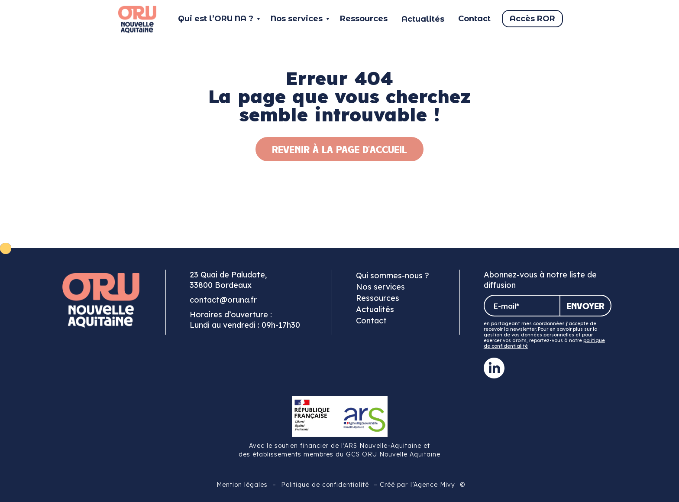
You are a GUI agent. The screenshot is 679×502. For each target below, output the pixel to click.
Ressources (364, 18)
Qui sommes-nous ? (392, 275)
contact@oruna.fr (223, 300)
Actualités (375, 309)
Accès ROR (532, 18)
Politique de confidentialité (325, 485)
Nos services (301, 18)
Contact (474, 18)
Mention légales (242, 485)
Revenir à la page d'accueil (339, 149)
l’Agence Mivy (433, 485)
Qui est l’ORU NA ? (220, 18)
